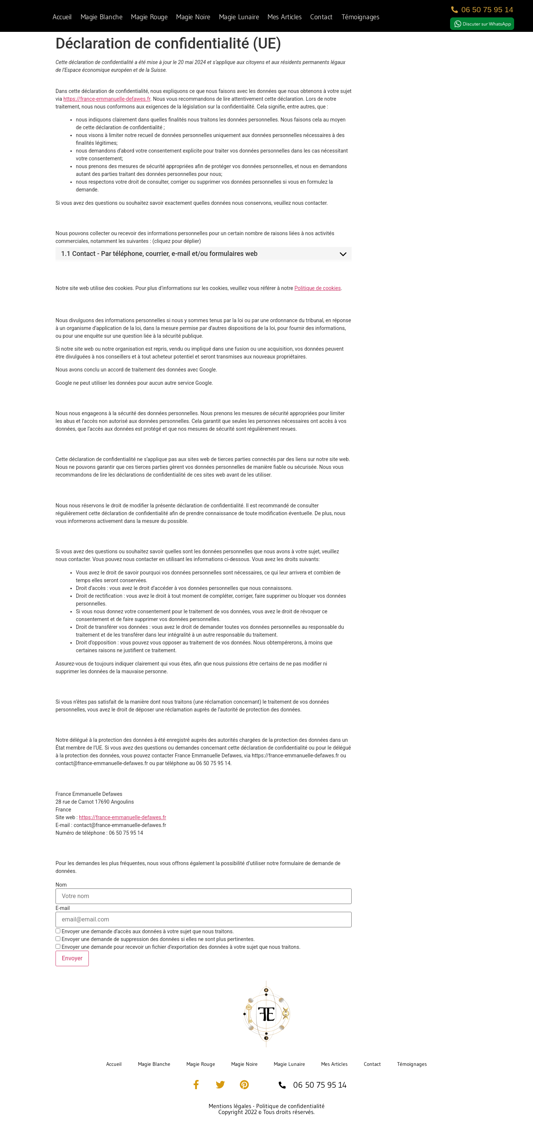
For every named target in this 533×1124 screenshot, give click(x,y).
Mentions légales (230, 1106)
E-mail (63, 908)
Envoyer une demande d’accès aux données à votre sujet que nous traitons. (145, 931)
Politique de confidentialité (290, 1106)
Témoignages (360, 16)
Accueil (62, 16)
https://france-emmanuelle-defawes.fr (106, 99)
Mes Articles (284, 16)
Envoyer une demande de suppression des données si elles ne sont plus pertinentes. (155, 939)
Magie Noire (193, 16)
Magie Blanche (101, 16)
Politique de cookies (317, 288)
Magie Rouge (149, 16)
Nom (61, 884)
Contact (321, 16)
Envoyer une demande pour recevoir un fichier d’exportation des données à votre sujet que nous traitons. (178, 947)
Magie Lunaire (239, 16)
